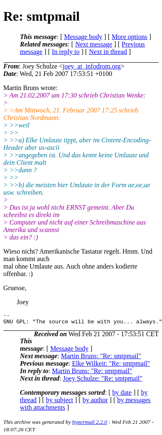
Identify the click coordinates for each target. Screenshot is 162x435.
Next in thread (108, 51)
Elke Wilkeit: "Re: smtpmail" (111, 365)
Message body (83, 36)
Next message (93, 44)
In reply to (66, 51)
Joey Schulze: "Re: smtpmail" (102, 380)
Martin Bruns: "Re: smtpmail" (101, 358)
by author (95, 402)
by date (122, 394)
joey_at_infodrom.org (92, 66)
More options (129, 36)
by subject (59, 402)
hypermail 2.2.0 (89, 424)
